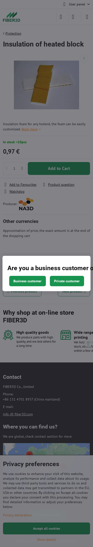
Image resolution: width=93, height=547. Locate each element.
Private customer (67, 281)
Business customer (27, 281)
